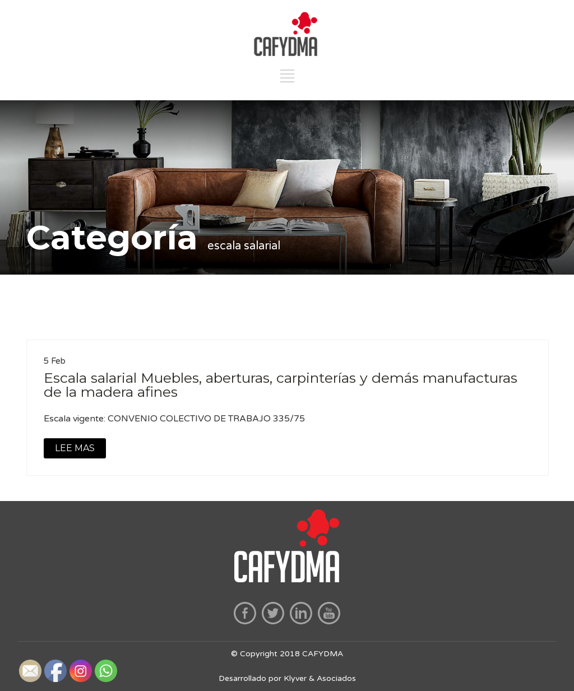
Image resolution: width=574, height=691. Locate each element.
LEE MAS (75, 448)
